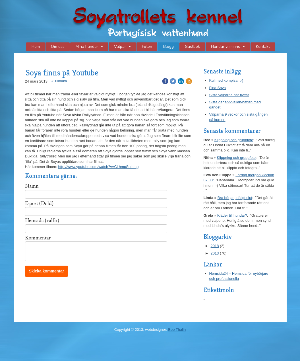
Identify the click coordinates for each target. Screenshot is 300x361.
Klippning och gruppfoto (233, 140)
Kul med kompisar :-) (226, 80)
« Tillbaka (59, 81)
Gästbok (192, 46)
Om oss (58, 46)
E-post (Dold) (39, 203)
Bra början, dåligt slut (235, 198)
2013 (215, 253)
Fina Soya (217, 88)
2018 (215, 246)
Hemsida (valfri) (42, 220)
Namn (32, 186)
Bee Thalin (177, 329)
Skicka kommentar (46, 271)
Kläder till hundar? (232, 215)
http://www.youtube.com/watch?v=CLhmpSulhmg (98, 167)
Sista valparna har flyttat (229, 95)
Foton (147, 46)
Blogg (168, 46)
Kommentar (38, 238)
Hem (36, 46)
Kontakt (263, 46)
